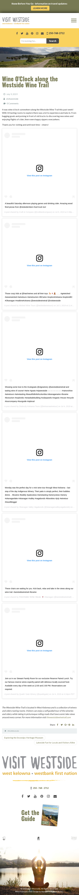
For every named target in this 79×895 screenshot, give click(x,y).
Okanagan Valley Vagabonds (31, 507)
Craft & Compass (26, 212)
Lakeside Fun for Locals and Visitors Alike (55, 742)
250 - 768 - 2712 (41, 788)
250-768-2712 (56, 33)
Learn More (40, 8)
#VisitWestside (13, 731)
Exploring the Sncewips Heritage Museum (23, 737)
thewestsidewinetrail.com (59, 717)
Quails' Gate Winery (27, 694)
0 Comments (13, 103)
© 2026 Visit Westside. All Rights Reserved (39, 888)
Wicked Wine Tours (27, 305)
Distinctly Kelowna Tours (29, 406)
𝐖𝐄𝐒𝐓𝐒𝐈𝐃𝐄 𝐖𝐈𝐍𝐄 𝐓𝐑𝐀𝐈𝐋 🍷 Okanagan (36, 597)
